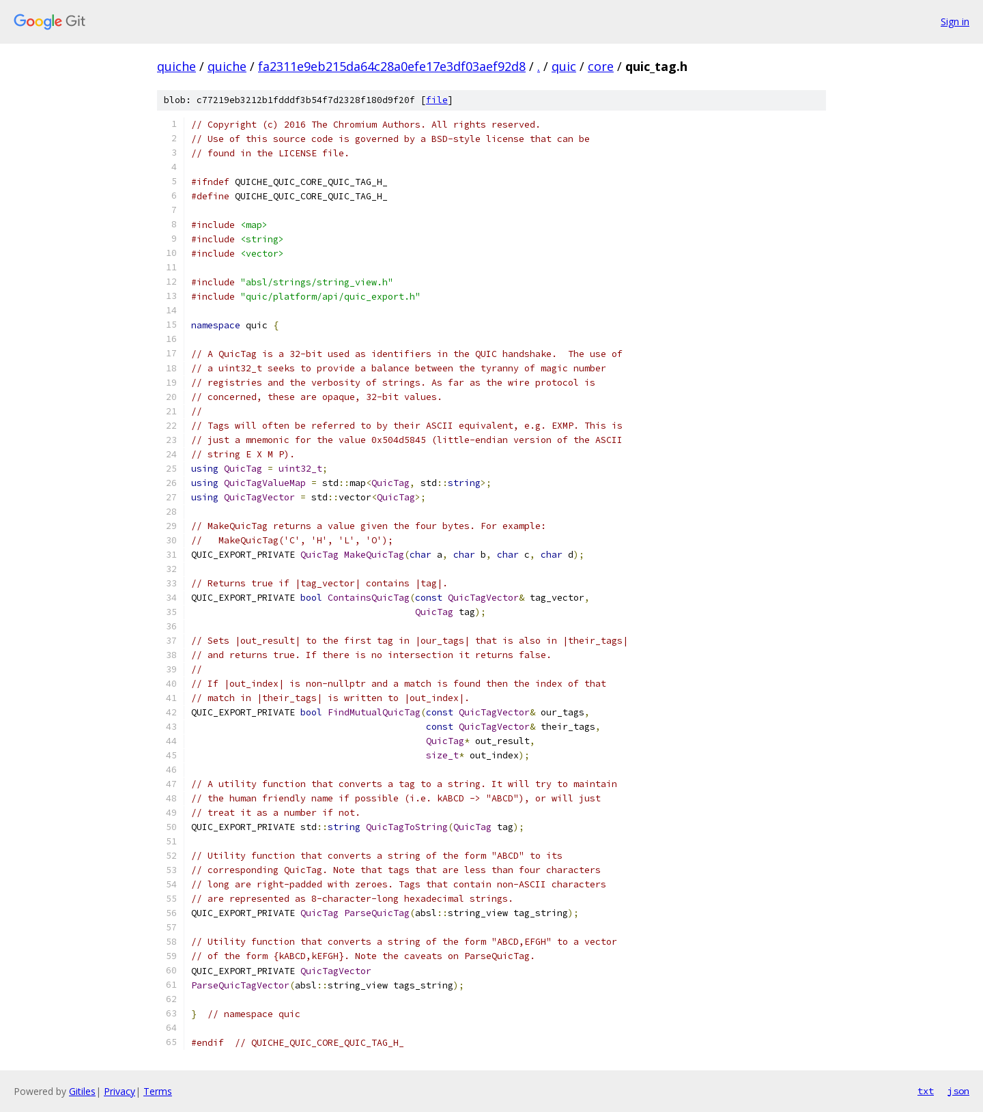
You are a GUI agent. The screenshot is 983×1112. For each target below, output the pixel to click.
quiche (176, 66)
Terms (157, 1091)
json (958, 1091)
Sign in (955, 21)
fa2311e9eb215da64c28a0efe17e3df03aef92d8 (392, 66)
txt (925, 1091)
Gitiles (82, 1091)
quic (564, 66)
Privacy (119, 1091)
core (601, 66)
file (437, 100)
